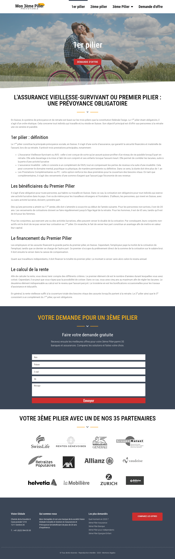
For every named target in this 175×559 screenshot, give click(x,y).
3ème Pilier (123, 6)
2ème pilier (98, 7)
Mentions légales (108, 553)
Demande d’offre (151, 7)
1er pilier (78, 7)
